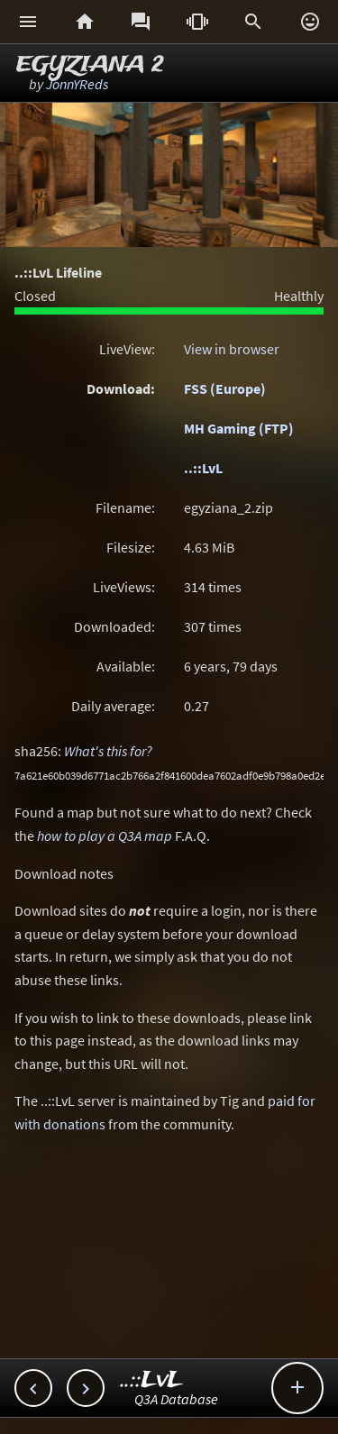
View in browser (231, 349)
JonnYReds (77, 84)
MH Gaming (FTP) (239, 428)
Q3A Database (176, 1399)
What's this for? (108, 751)
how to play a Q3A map (104, 836)
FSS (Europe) (225, 388)
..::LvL (203, 468)
